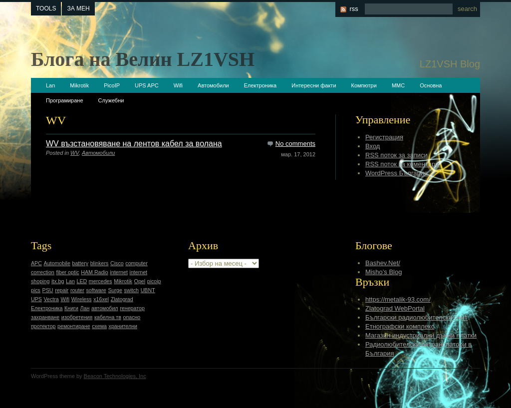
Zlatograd (122, 299)
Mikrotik (79, 85)
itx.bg (57, 281)
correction (42, 272)
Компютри (364, 85)
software (96, 290)
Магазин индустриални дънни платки (421, 335)
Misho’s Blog (383, 272)
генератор (132, 308)
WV (74, 153)
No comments (295, 143)
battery (80, 263)
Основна (431, 85)
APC (36, 263)
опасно (132, 317)
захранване (45, 317)
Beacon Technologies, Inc (115, 376)
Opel (140, 281)
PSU (47, 290)
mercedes (100, 281)
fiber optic (67, 272)
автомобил (104, 308)
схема (99, 326)
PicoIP (112, 85)
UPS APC (147, 85)
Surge (115, 290)
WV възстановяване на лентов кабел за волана (134, 143)
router (77, 290)
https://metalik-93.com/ (398, 299)
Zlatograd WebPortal (395, 308)
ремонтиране (73, 326)
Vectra (51, 299)
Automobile (57, 263)
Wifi (178, 85)
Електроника (260, 85)
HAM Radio (94, 272)
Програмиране (64, 100)
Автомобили (213, 85)
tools (46, 8)
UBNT (148, 290)
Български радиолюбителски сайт (416, 317)
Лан (85, 308)
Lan (50, 85)
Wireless (81, 299)
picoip (154, 281)
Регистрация (384, 137)
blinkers (99, 263)
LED (81, 281)
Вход (372, 146)
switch (131, 290)
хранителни (123, 326)
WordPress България (396, 173)
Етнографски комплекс (399, 326)
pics (35, 290)
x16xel (101, 299)
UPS (36, 299)
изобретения (77, 317)
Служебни (111, 100)
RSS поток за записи (396, 155)
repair (61, 290)
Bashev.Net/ (382, 263)
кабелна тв (107, 317)
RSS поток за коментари (402, 164)
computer (136, 263)
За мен (78, 8)
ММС (398, 85)
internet (119, 272)
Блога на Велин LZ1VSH (143, 59)
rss (353, 8)
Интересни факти (313, 85)
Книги (71, 308)
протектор (43, 326)
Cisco (117, 263)
